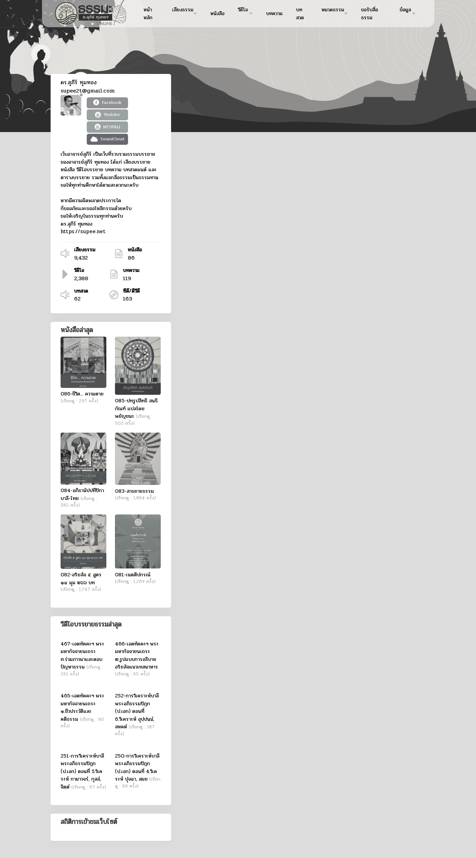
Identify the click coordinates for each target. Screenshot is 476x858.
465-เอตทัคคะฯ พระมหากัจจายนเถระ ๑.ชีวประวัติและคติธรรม (82, 707)
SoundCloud (108, 139)
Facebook (107, 102)
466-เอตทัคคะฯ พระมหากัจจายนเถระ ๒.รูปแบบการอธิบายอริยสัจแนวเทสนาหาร (137, 655)
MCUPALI (107, 127)
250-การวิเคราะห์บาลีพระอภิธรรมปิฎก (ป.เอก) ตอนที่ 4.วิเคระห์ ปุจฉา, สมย (137, 767)
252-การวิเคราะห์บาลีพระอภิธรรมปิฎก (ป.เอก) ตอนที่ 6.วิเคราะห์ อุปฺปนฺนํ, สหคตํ (137, 711)
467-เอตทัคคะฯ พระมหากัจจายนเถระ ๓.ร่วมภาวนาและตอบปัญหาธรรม (82, 655)
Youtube (107, 114)
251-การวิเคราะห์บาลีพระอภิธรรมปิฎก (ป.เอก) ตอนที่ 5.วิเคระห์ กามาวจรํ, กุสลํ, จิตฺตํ (82, 771)
